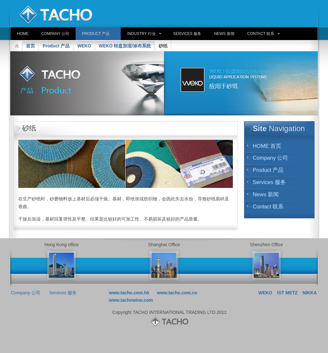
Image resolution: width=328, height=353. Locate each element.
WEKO (84, 45)
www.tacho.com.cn (177, 292)
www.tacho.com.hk (129, 292)
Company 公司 (270, 158)
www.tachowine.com (131, 300)
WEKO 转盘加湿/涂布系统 (125, 45)
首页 (30, 45)
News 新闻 (266, 194)
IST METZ (287, 292)
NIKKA (310, 292)
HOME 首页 (267, 146)
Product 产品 (56, 45)
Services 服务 (269, 182)
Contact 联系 (268, 207)
